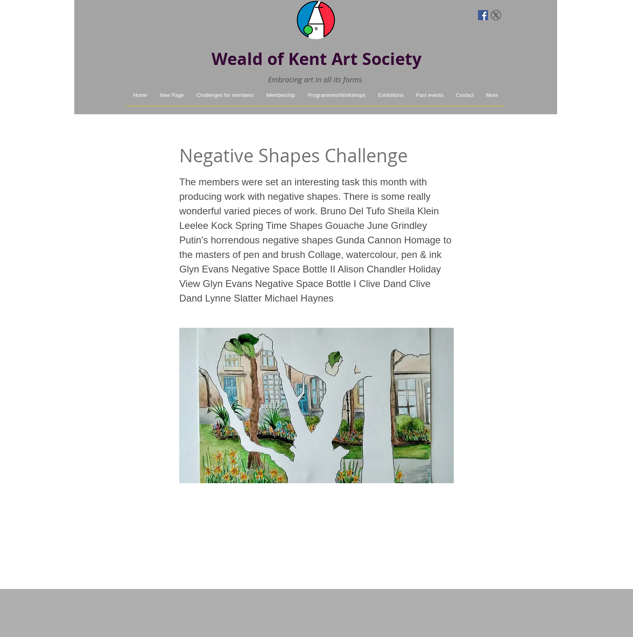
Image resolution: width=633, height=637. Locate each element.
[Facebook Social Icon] (483, 15)
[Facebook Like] (141, 14)
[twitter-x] (496, 15)
